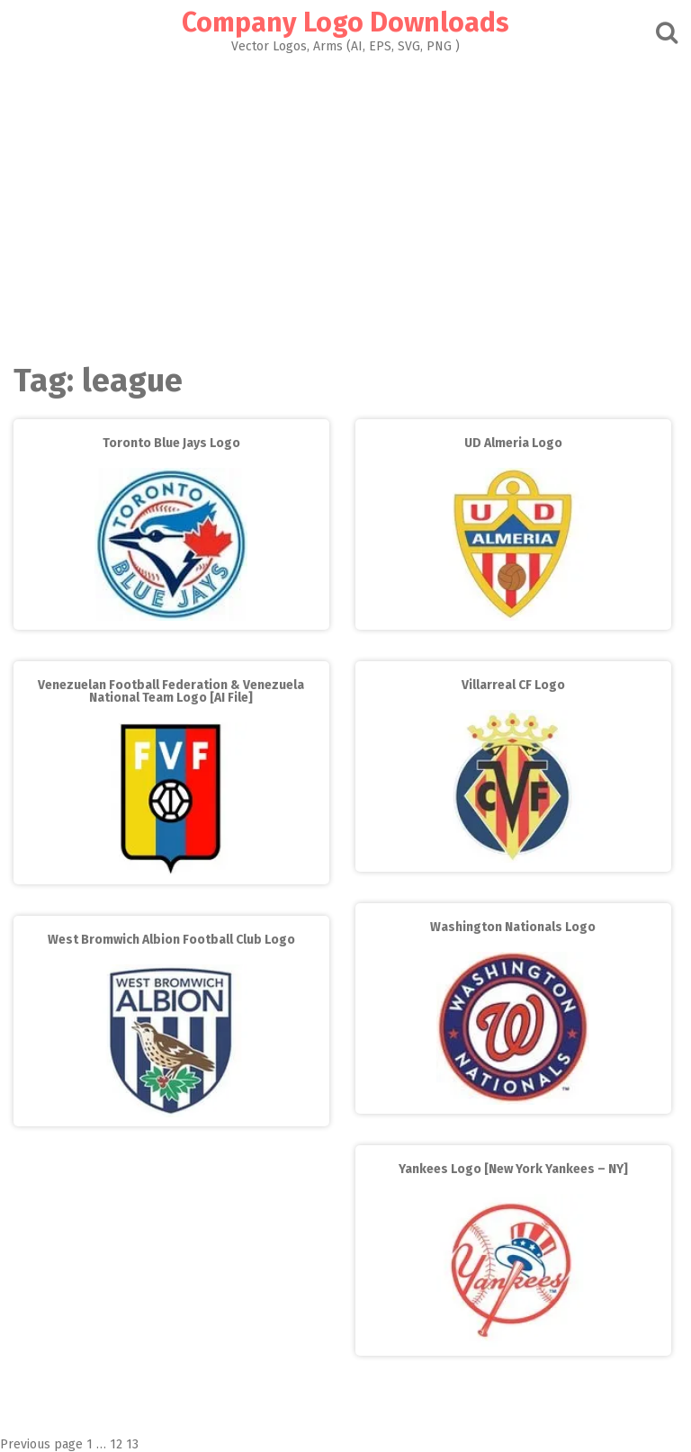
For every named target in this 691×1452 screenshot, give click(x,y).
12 (116, 1444)
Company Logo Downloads (345, 22)
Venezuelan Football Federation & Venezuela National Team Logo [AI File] (171, 691)
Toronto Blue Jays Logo (171, 443)
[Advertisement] (345, 203)
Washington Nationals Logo (513, 927)
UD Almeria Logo (513, 443)
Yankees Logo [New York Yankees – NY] (513, 1169)
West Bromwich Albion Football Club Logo (171, 939)
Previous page (41, 1444)
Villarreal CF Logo (513, 685)
